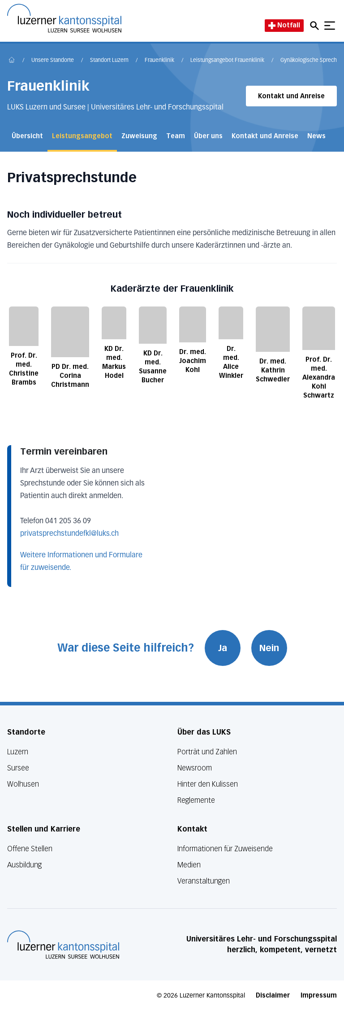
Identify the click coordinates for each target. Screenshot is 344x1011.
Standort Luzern (109, 60)
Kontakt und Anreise (291, 96)
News (316, 136)
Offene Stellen (29, 849)
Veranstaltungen (203, 881)
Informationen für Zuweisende (225, 849)
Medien (189, 865)
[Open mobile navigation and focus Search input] (315, 25)
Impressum (319, 995)
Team (175, 136)
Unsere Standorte (52, 60)
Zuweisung (139, 136)
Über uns (208, 136)
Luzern (17, 752)
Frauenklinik (159, 60)
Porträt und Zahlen (207, 752)
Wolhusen (23, 784)
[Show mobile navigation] (329, 25)
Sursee (18, 768)
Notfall (284, 25)
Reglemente (196, 800)
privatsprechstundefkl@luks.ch (69, 534)
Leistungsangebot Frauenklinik (227, 60)
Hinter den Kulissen (207, 784)
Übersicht (27, 136)
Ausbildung (24, 865)
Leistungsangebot (82, 136)
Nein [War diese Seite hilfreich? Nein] (269, 648)
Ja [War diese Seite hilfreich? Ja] (222, 648)
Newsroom (194, 768)
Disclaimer (273, 995)
